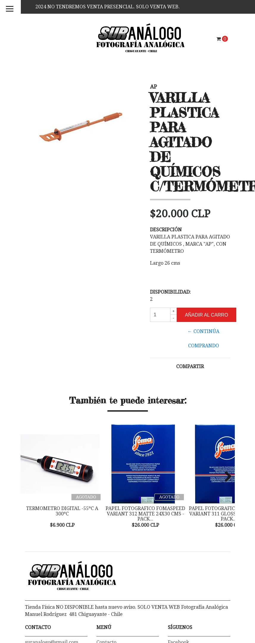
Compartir (190, 366)
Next (226, 477)
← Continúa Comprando (203, 338)
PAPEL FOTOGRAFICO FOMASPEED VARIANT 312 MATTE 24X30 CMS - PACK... (145, 514)
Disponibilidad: (170, 292)
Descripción (166, 230)
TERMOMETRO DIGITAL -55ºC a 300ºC (62, 511)
